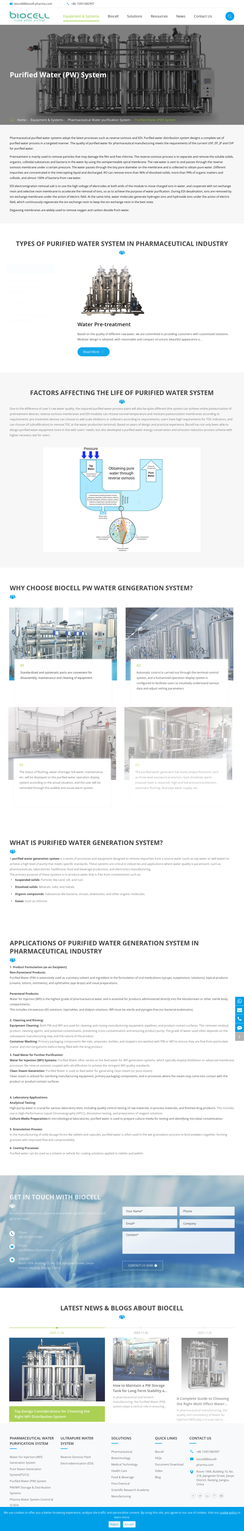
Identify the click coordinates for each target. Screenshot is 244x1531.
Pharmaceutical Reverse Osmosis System (24, 286)
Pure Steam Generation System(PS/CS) (25, 1472)
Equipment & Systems (81, 16)
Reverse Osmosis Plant (76, 1457)
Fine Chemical (120, 1484)
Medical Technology (124, 1464)
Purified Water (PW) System (155, 120)
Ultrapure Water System (77, 1441)
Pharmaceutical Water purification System (99, 120)
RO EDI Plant (20, 303)
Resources (159, 16)
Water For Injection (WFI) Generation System (26, 1460)
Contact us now (145, 1265)
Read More (96, 352)
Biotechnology (120, 1458)
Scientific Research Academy (130, 1490)
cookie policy (228, 1513)
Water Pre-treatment (28, 268)
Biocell (113, 16)
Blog (158, 1477)
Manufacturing (121, 1496)
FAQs (158, 1458)
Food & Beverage (122, 1477)
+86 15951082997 (82, 4)
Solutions (134, 16)
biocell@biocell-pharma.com (33, 4)
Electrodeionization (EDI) (77, 1463)
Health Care (119, 1471)
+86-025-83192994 (27, 1237)
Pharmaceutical (121, 1452)
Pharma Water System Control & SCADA (31, 1502)
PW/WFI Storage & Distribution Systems (30, 1490)
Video (159, 1471)
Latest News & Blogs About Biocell (121, 1311)
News (180, 16)
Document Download (169, 1464)
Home (21, 120)
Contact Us (203, 16)
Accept (129, 1524)
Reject (114, 1524)
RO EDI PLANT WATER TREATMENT (28, 318)
